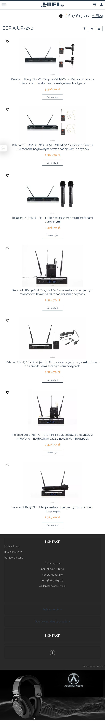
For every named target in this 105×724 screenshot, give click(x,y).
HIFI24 (97, 15)
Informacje (52, 609)
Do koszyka (53, 97)
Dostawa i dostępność (52, 621)
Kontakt (52, 635)
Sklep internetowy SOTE (94, 666)
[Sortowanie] (92, 29)
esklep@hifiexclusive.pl (52, 586)
